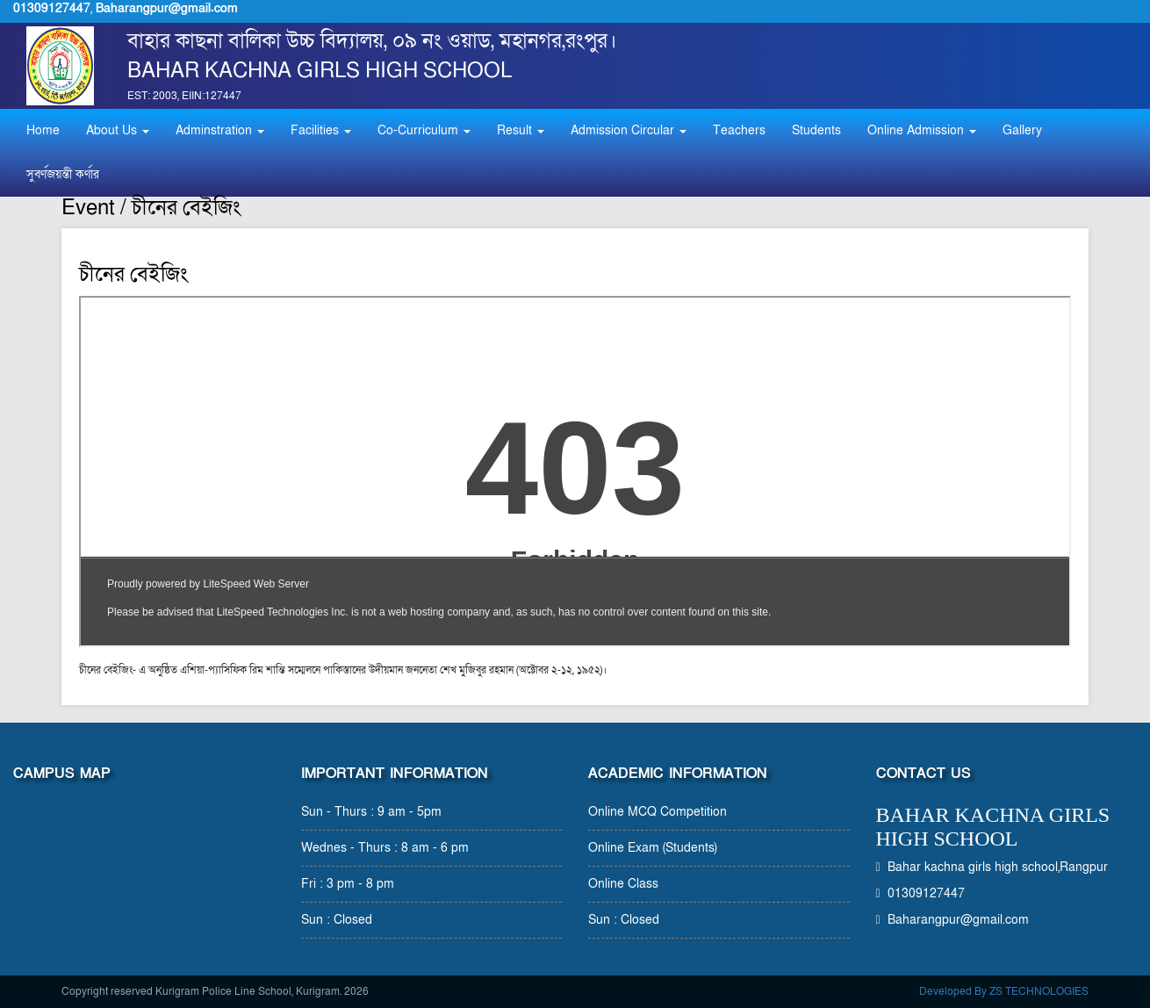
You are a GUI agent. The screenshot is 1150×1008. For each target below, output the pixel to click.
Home (43, 130)
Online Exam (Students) (652, 847)
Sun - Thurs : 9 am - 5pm (371, 811)
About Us (117, 130)
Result (520, 130)
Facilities (321, 130)
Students (816, 130)
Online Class (623, 883)
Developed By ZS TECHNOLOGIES (1004, 991)
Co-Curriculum (424, 130)
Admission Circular (628, 130)
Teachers (739, 130)
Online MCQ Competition (657, 811)
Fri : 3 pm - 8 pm (347, 883)
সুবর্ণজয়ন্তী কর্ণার (62, 174)
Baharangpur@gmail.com (167, 8)
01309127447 (51, 8)
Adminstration (220, 130)
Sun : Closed (336, 919)
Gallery (1022, 130)
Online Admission (921, 130)
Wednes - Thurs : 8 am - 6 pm (385, 847)
